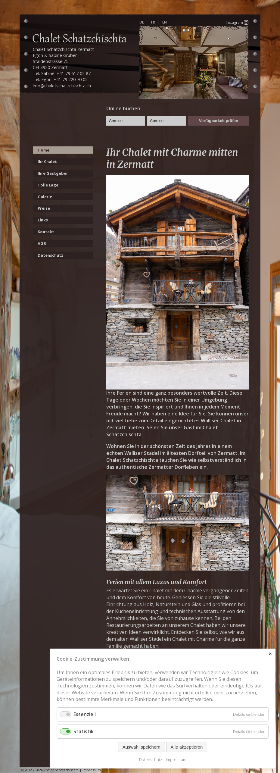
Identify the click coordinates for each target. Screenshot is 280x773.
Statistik (83, 731)
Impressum (91, 770)
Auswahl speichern (141, 747)
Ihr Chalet (47, 161)
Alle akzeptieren (187, 747)
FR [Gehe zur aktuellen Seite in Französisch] (153, 22)
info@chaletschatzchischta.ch (62, 86)
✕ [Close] (270, 654)
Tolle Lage (48, 185)
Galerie (45, 196)
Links (43, 220)
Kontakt (46, 231)
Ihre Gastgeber (53, 173)
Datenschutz (50, 255)
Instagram (237, 22)
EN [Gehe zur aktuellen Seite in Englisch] (164, 22)
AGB (42, 243)
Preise (44, 208)
